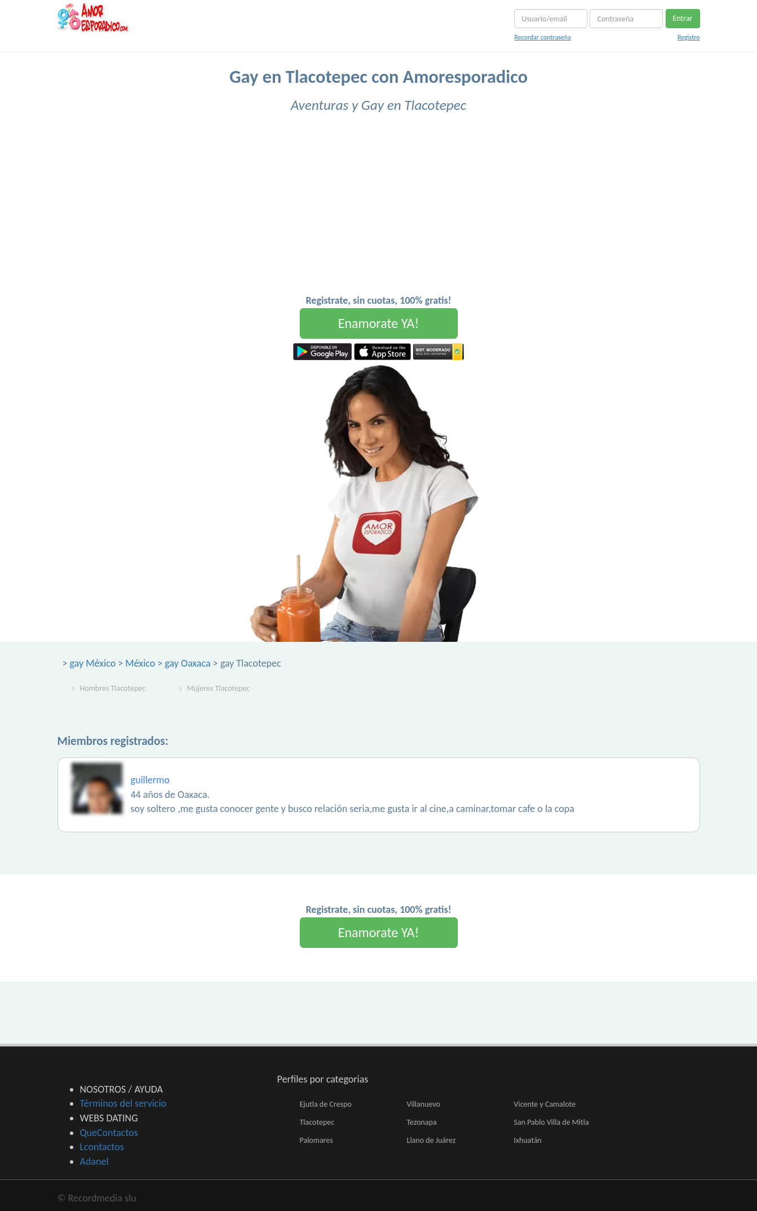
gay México (93, 663)
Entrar (683, 18)
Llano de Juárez (431, 1140)
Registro (689, 37)
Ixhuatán (528, 1140)
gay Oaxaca (187, 663)
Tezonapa (422, 1122)
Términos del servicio (123, 1103)
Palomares (316, 1140)
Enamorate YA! (378, 323)
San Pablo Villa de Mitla (551, 1122)
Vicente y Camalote (545, 1104)
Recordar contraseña (542, 37)
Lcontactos (102, 1147)
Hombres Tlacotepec (113, 688)
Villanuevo (423, 1104)
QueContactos (109, 1132)
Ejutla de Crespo (326, 1104)
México (140, 663)
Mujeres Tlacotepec (218, 688)
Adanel (94, 1161)
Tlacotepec (317, 1122)
